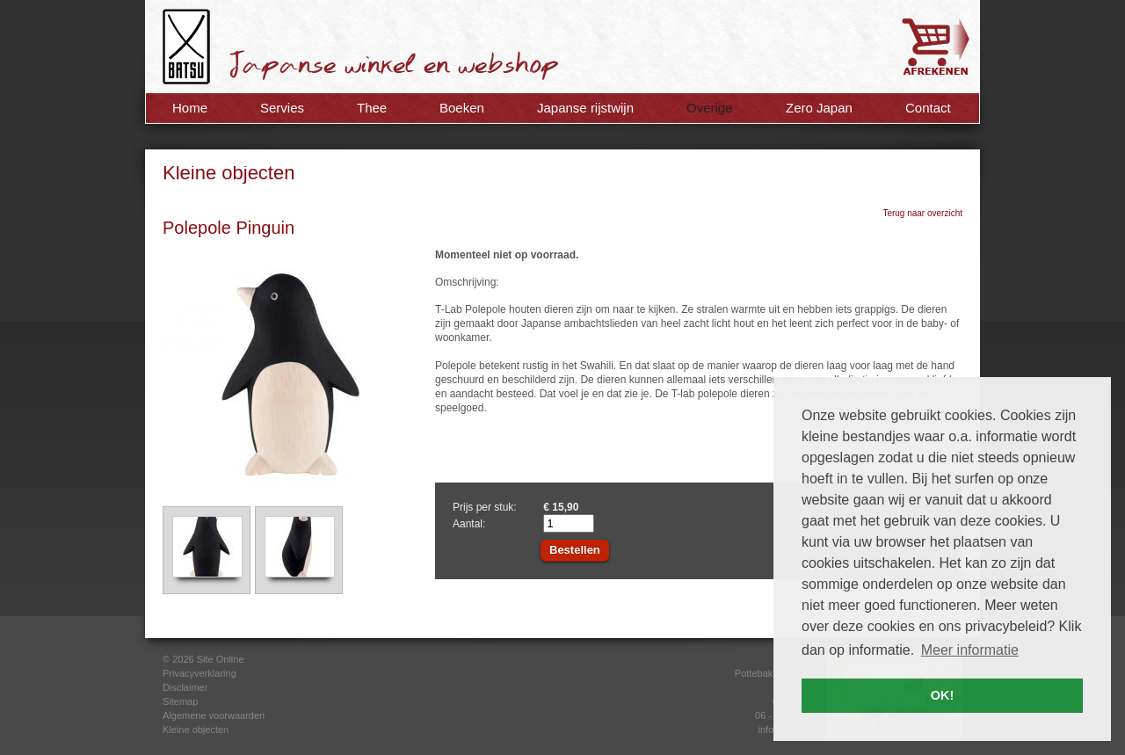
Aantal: (469, 524)
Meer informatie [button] (970, 649)
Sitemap (180, 701)
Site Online (220, 659)
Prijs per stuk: (485, 507)
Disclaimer (185, 687)
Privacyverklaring (199, 673)
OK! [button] (942, 695)
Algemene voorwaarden (214, 715)
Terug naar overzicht (922, 213)
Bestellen (574, 549)
